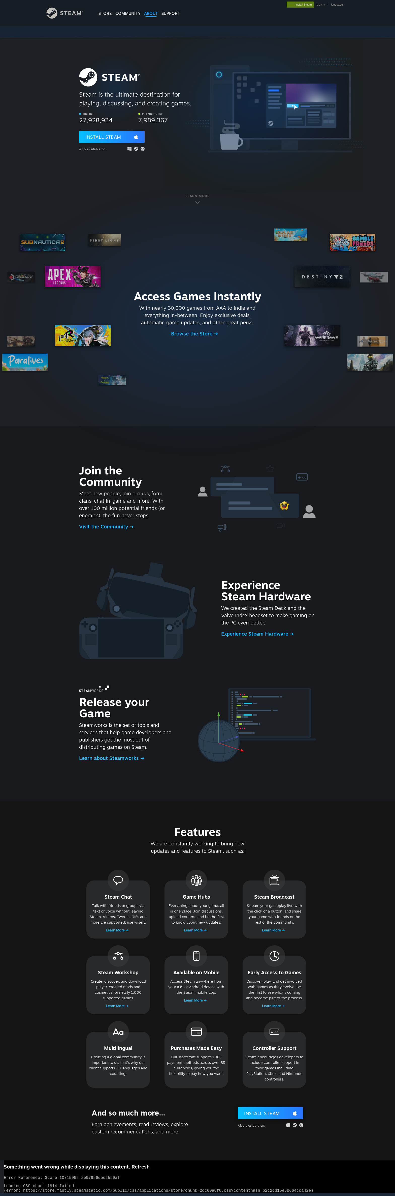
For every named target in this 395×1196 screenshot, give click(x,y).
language (337, 4)
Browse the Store (192, 333)
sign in (321, 4)
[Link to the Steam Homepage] (68, 17)
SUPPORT (170, 13)
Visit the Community (104, 526)
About (151, 13)
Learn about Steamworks (109, 758)
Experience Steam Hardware (255, 634)
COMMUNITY (128, 13)
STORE (105, 13)
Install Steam (103, 137)
